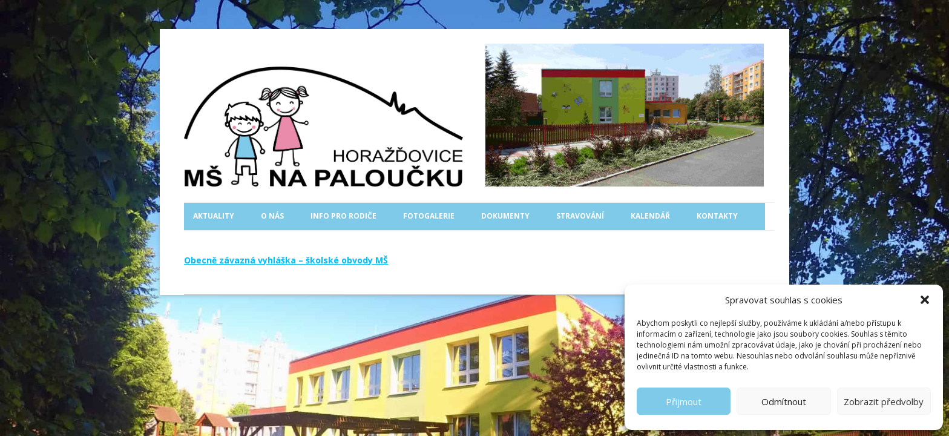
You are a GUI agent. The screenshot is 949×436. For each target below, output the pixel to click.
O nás (272, 216)
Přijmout (683, 401)
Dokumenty (505, 216)
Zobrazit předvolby (884, 401)
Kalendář (650, 216)
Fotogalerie (429, 216)
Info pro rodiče (343, 216)
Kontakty (717, 216)
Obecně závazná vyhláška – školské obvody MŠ (286, 260)
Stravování (580, 216)
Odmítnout (783, 401)
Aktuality (213, 216)
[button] (925, 300)
